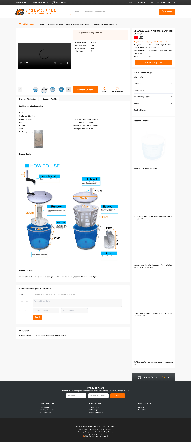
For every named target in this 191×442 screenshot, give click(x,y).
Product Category (96, 407)
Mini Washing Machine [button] (153, 97)
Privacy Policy (45, 412)
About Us (141, 407)
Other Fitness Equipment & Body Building (51, 320)
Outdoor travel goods (81, 24)
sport (68, 24)
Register (141, 2)
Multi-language (94, 410)
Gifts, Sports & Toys (55, 24)
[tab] (153, 83)
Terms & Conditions (47, 410)
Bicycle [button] (153, 103)
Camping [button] (153, 83)
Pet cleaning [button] (153, 90)
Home (42, 24)
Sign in (131, 2)
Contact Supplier (85, 89)
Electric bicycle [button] (153, 110)
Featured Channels (96, 412)
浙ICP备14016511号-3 (104, 430)
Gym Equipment (25, 320)
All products (138, 77)
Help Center (44, 407)
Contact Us (142, 410)
